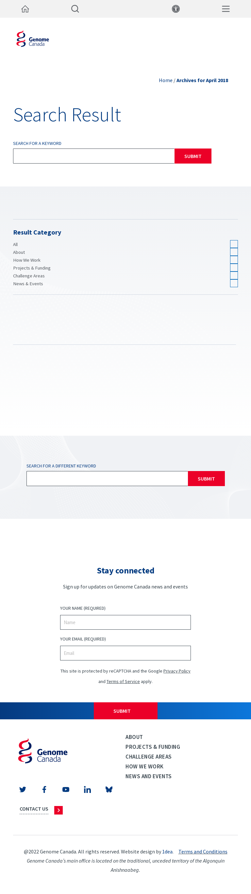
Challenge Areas (29, 276)
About (19, 252)
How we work (145, 766)
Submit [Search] (193, 156)
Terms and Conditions (202, 851)
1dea (167, 851)
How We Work (27, 260)
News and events (149, 776)
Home (166, 80)
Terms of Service (123, 681)
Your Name (83, 608)
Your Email (83, 639)
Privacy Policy (177, 671)
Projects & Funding (32, 268)
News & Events (28, 284)
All (15, 244)
